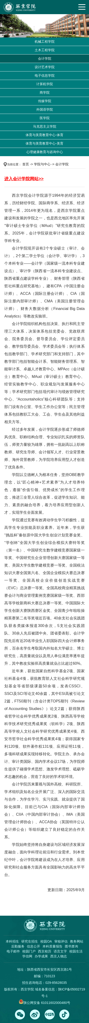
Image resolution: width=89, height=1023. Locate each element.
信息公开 (33, 946)
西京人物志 (58, 956)
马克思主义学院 (44, 126)
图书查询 (71, 946)
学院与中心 (42, 164)
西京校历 (44, 951)
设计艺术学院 (45, 67)
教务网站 (76, 941)
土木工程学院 (45, 50)
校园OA (46, 941)
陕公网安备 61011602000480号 (46, 1003)
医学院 (45, 118)
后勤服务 (17, 946)
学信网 (27, 956)
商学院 (45, 92)
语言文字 (60, 951)
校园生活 (76, 951)
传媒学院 (44, 101)
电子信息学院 (45, 75)
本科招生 (12, 941)
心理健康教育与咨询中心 (44, 152)
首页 (25, 164)
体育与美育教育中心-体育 (44, 135)
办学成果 (41, 956)
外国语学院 (44, 109)
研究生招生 (29, 941)
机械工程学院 (45, 41)
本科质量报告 (52, 946)
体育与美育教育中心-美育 (44, 143)
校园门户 (29, 951)
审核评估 (61, 941)
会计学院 (44, 58)
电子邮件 (13, 951)
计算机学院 (44, 84)
